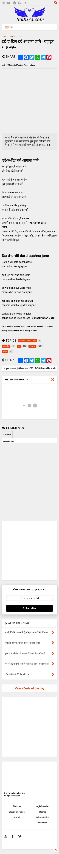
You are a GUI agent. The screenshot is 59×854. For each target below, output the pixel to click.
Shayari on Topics (17, 812)
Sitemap (42, 812)
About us (17, 806)
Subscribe (29, 608)
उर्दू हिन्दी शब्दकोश (42, 806)
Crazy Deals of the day (29, 688)
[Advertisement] (29, 100)
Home (4, 36)
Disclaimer (42, 823)
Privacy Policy (42, 817)
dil (20, 36)
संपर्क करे (17, 818)
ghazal (12, 36)
